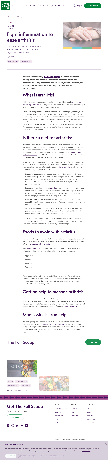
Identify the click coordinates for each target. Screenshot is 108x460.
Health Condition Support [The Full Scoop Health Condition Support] (11, 25)
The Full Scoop (91, 419)
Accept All (10, 456)
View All (93, 342)
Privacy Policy (86, 451)
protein (53, 188)
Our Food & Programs (19, 6)
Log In (79, 6)
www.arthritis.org (71, 306)
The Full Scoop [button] (47, 6)
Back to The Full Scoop (15, 17)
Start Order (93, 6)
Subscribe (15, 417)
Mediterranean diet (63, 167)
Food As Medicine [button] (61, 6)
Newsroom (90, 415)
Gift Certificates (59, 423)
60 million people (52, 76)
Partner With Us (75, 415)
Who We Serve (59, 415)
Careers (89, 412)
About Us (89, 408)
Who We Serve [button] (34, 6)
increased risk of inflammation (40, 244)
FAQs (72, 412)
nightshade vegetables (35, 248)
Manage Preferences (54, 456)
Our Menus (58, 412)
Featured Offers (91, 423)
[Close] (106, 443)
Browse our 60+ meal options (54, 324)
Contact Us (74, 408)
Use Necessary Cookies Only (30, 456)
